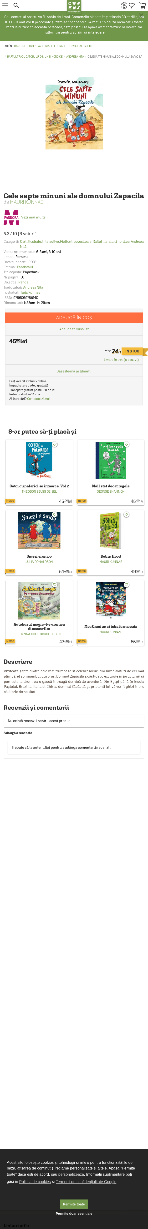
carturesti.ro (24, 46)
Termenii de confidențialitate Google (86, 1182)
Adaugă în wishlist (74, 329)
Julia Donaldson (39, 562)
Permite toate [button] (74, 1204)
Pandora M (25, 267)
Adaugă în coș (74, 317)
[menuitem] (123, 5)
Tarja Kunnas (30, 292)
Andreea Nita (33, 287)
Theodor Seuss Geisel (39, 491)
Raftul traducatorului (75, 46)
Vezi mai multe (25, 217)
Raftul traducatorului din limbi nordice (34, 56)
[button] (39, 5)
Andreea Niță (75, 56)
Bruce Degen (50, 634)
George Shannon (111, 491)
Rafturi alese (46, 46)
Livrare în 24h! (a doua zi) (121, 360)
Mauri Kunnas (26, 202)
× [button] (141, 15)
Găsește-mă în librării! (74, 371)
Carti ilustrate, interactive (39, 241)
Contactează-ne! (38, 399)
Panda (23, 282)
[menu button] (5, 5)
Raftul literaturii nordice (111, 241)
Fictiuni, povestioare (76, 241)
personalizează (71, 1174)
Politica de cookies (35, 1182)
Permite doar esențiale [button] (74, 1213)
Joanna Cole (28, 634)
